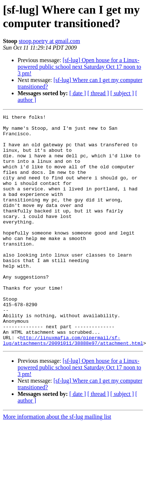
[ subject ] (122, 93)
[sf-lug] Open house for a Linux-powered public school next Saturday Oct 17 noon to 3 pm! (79, 66)
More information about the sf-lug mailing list (57, 463)
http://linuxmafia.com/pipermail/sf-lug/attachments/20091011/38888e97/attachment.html (73, 386)
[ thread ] (98, 93)
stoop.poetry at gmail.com (49, 41)
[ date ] (77, 93)
